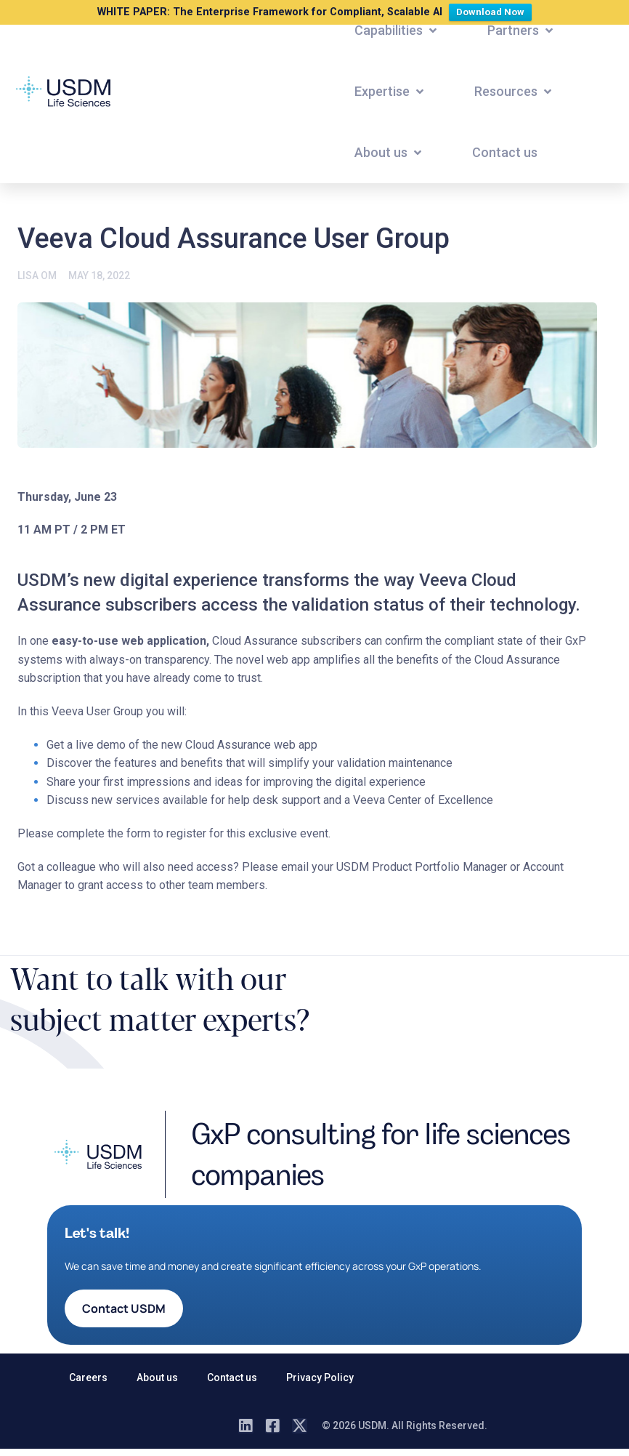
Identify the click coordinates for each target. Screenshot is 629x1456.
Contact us (232, 1377)
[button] (396, 30)
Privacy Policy (320, 1377)
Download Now (493, 10)
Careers (88, 1377)
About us (157, 1377)
